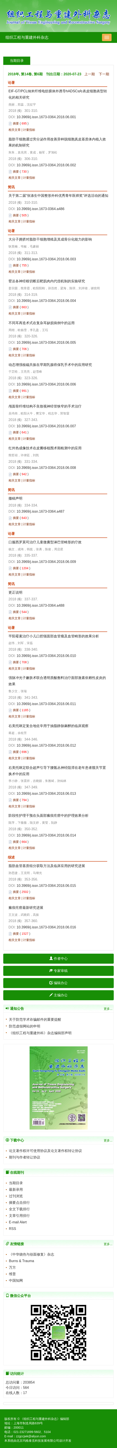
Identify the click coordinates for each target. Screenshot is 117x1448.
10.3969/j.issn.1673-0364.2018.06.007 (46, 426)
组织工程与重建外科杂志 (26, 37)
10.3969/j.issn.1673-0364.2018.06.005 (46, 342)
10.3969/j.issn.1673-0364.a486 (40, 209)
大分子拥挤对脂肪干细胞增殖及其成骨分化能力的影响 (50, 239)
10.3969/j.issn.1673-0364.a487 (40, 511)
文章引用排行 (19, 1215)
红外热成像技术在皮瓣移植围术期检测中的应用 (45, 448)
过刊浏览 (16, 1196)
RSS (12, 1229)
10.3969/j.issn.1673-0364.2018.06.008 (46, 468)
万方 (12, 1267)
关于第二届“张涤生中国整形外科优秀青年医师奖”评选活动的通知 (58, 195)
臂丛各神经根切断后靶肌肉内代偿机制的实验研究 (46, 281)
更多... (108, 1008)
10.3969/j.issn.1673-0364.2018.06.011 (46, 704)
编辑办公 (58, 983)
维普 (12, 1274)
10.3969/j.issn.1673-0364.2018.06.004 (46, 301)
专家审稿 (58, 971)
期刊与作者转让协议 (24, 1157)
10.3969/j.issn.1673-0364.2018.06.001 (46, 117)
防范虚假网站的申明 (24, 1026)
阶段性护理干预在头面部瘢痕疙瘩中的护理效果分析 (48, 815)
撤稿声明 (15, 498)
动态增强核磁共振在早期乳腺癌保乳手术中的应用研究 (50, 365)
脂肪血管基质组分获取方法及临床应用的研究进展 (46, 866)
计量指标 (29, 129)
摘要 (16, 123)
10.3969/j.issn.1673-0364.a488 (40, 605)
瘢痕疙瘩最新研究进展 (25, 907)
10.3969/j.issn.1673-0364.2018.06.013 (46, 793)
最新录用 (16, 1189)
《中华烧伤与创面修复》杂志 (31, 1254)
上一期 (89, 74)
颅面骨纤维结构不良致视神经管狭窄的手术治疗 (45, 406)
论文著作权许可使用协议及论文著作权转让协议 (45, 1151)
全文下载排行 (19, 1209)
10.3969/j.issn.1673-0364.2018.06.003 (46, 259)
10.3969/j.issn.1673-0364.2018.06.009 (46, 562)
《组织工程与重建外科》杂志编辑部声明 (40, 1033)
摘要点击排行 (19, 1202)
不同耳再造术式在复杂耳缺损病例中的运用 (41, 323)
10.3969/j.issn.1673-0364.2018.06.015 (46, 885)
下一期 (104, 74)
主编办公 (58, 995)
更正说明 (15, 592)
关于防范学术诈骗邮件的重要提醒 (35, 1019)
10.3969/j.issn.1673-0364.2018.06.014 (46, 835)
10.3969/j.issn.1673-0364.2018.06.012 (46, 745)
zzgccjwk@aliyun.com (31, 1436)
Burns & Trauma (21, 1261)
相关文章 (14, 129)
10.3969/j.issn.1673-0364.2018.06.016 (46, 927)
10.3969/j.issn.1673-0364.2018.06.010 (46, 656)
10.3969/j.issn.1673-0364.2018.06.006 (46, 384)
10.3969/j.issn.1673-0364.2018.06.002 (46, 165)
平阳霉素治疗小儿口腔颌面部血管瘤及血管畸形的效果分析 (53, 636)
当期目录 (16, 1183)
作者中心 (58, 958)
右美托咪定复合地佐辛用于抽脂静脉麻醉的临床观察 (48, 726)
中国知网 (16, 1280)
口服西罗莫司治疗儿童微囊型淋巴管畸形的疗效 (45, 542)
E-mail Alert (18, 1222)
